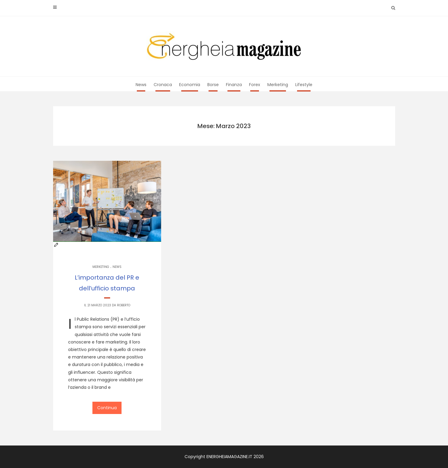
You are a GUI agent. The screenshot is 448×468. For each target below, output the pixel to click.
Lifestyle (303, 85)
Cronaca (163, 85)
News (141, 85)
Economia (189, 85)
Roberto (123, 305)
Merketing (277, 85)
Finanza (234, 85)
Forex (254, 85)
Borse (213, 85)
